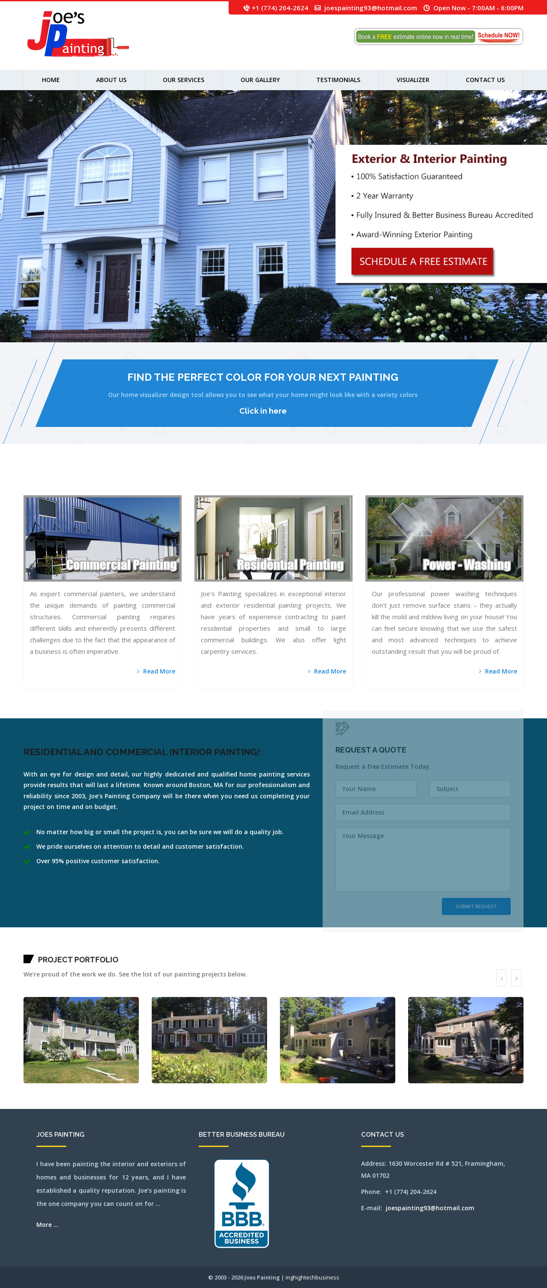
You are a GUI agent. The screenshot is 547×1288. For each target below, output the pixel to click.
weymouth (77, 490)
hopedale (238, 479)
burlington (117, 479)
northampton (366, 479)
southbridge (490, 479)
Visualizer (413, 80)
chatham (147, 479)
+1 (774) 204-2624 (280, 7)
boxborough (90, 479)
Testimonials (338, 80)
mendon (314, 479)
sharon (463, 479)
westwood (72, 490)
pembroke (423, 479)
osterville (415, 479)
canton (126, 479)
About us (111, 80)
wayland (38, 490)
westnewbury (63, 490)
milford (327, 479)
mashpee (291, 479)
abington (29, 479)
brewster (99, 479)
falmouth (190, 479)
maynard (295, 479)
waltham (29, 490)
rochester (449, 479)
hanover (211, 479)
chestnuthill (160, 479)
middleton (323, 479)
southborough (484, 479)
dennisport (182, 479)
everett (186, 479)
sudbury (511, 479)
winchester (87, 490)
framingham (195, 479)
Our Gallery (260, 80)
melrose (310, 479)
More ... (47, 1224)
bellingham (65, 479)
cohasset (168, 479)
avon (56, 479)
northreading (395, 479)
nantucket (342, 479)
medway (307, 479)
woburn (91, 490)
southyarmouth (496, 479)
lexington (265, 479)
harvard (215, 479)
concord (172, 479)
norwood (407, 479)
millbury (331, 479)
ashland (43, 479)
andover (35, 479)
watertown (34, 490)
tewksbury (516, 479)
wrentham (100, 490)
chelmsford (151, 479)
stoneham (501, 479)
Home (51, 80)
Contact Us (485, 80)
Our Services (183, 80)
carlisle (138, 479)
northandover (371, 479)
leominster (260, 479)
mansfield (25, 479)
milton (338, 479)
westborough (51, 490)
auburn (53, 479)
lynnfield (282, 479)
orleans (410, 479)
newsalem (358, 479)
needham (349, 479)
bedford (60, 479)
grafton (208, 479)
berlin (73, 479)
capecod (129, 479)
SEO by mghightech (107, 490)
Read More (156, 671)
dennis (178, 479)
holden (230, 479)
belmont (69, 479)
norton (400, 479)
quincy (435, 479)
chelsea (155, 479)
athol (46, 479)
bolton (83, 479)
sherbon (466, 479)
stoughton (505, 479)
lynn (279, 479)
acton (33, 479)
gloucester (204, 479)
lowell (276, 479)
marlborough (286, 479)
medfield (299, 479)
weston (68, 490)
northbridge (390, 479)
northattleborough (378, 479)
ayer (58, 479)
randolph (439, 479)
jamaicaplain (250, 479)
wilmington (82, 490)
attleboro (50, 479)
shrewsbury (474, 479)
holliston (234, 479)
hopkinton (242, 479)
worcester (96, 490)
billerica (80, 479)
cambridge (122, 479)
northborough (385, 479)
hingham (227, 479)
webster (42, 490)
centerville (142, 479)
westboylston (57, 490)
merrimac (318, 479)
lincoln (268, 479)
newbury (353, 479)
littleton (272, 479)
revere (445, 479)
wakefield (520, 479)
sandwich (457, 479)
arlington (39, 479)
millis (335, 479)
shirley (469, 479)
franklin (200, 479)
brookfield (109, 479)
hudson (245, 479)
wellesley (46, 490)
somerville (479, 479)
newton (361, 479)
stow (509, 479)
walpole (25, 490)
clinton (164, 479)
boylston (95, 479)
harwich (219, 479)
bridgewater (103, 479)
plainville (431, 479)
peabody (419, 479)
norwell (403, 479)
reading (442, 479)
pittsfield (427, 479)
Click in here (263, 410)
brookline (113, 479)
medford (303, 479)
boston (86, 479)
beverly (76, 479)
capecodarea (133, 479)
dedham (175, 479)
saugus (460, 479)
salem (453, 479)
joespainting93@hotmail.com (370, 7)
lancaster (255, 479)
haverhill (223, 479)
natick (346, 479)
